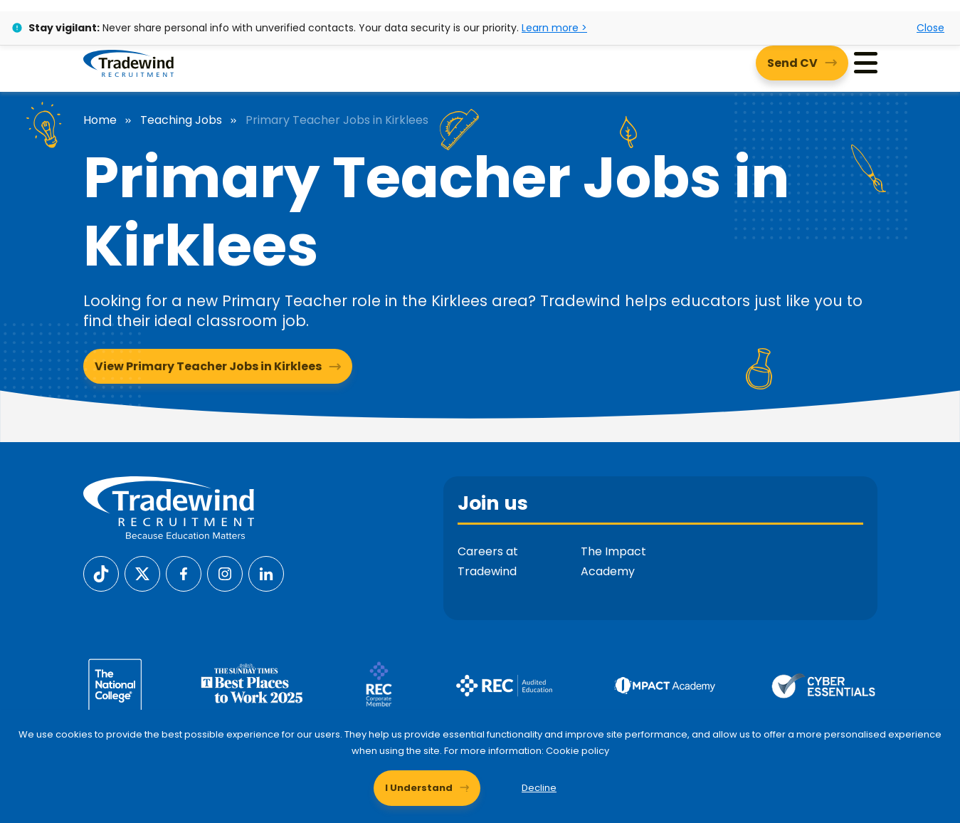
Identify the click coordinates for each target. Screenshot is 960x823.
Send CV (792, 63)
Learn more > (554, 28)
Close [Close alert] (930, 28)
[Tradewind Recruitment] (128, 62)
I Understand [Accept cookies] (419, 788)
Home (100, 120)
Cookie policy (577, 751)
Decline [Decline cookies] (539, 788)
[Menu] (865, 63)
